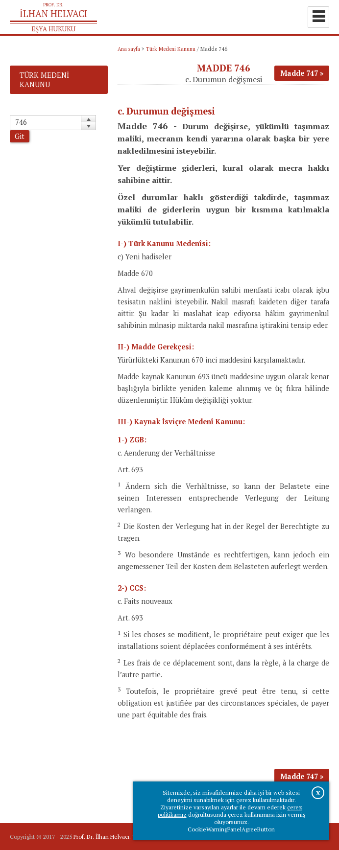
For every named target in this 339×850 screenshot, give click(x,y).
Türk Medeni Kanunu (170, 49)
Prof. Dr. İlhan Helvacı (101, 836)
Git (19, 136)
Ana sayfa (129, 49)
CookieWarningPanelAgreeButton (231, 829)
